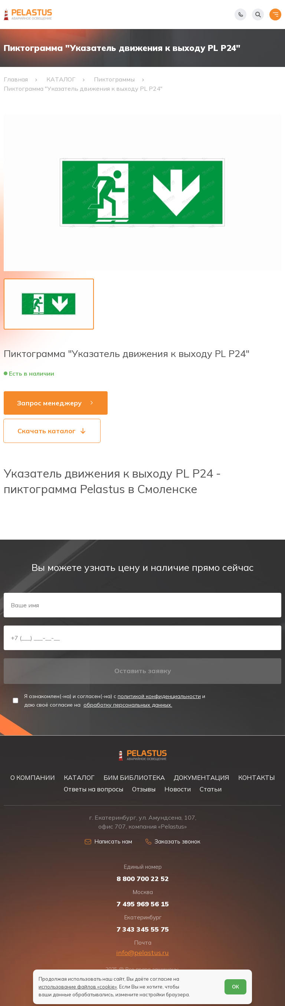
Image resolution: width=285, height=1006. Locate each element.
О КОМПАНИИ (32, 777)
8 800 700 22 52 (143, 879)
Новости (177, 789)
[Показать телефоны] (240, 14)
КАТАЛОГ (79, 777)
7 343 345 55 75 (143, 929)
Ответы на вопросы (93, 789)
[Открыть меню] (275, 14)
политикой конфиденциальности (159, 696)
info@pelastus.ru (142, 952)
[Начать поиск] (258, 14)
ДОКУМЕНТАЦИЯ (201, 777)
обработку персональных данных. (127, 704)
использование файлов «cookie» (78, 987)
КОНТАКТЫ (256, 777)
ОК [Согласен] (235, 987)
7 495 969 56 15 (143, 904)
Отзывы (143, 789)
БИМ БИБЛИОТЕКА (134, 777)
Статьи (211, 789)
